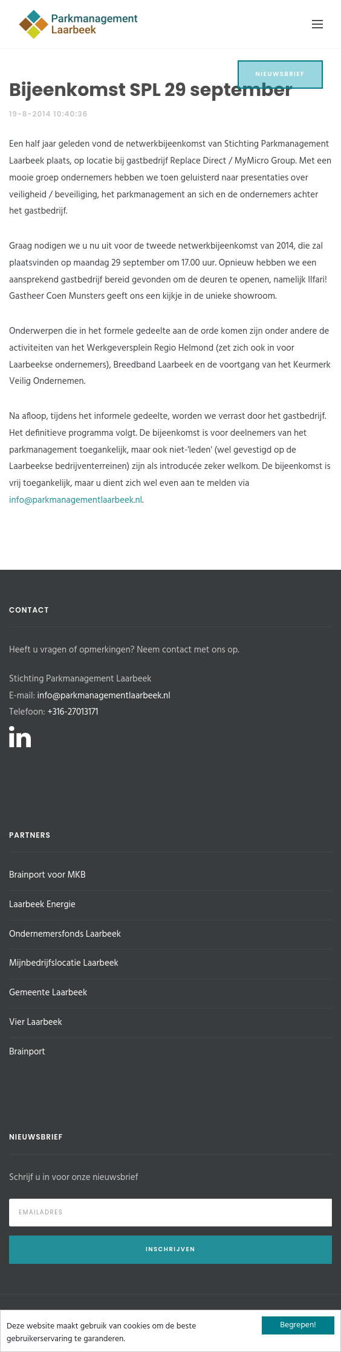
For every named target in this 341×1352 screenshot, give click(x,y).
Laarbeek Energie (42, 905)
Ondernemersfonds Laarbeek (65, 934)
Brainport (27, 1052)
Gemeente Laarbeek (48, 993)
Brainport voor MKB (47, 875)
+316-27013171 (72, 712)
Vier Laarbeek (35, 1022)
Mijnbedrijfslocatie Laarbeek (64, 963)
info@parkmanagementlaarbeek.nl (75, 500)
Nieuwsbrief (280, 73)
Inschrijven (170, 1249)
